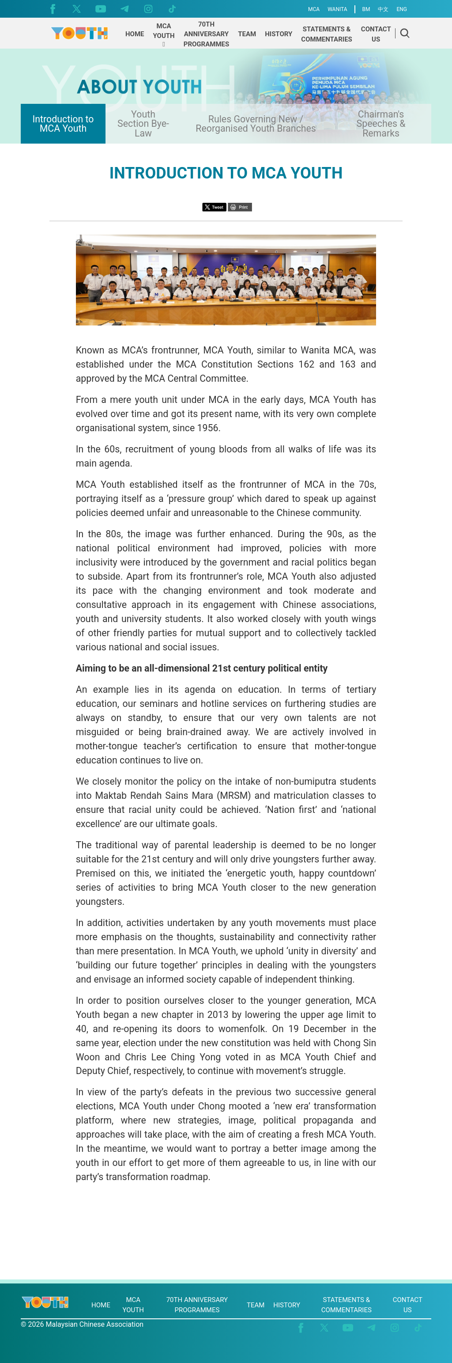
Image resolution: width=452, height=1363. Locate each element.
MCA (314, 9)
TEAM (255, 1305)
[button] (164, 35)
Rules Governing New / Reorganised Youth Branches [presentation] (256, 124)
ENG (401, 9)
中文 (383, 9)
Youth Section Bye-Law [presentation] (143, 124)
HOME (100, 1305)
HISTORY (286, 1305)
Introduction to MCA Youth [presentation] (63, 124)
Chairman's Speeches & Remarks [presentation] (381, 124)
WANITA (337, 9)
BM (366, 9)
